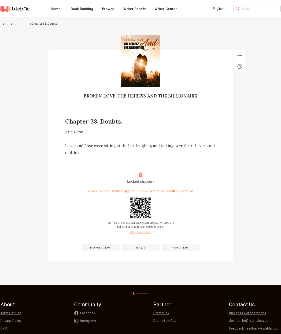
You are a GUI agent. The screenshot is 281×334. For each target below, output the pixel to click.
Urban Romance (24, 23)
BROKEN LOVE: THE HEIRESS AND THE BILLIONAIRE (75, 23)
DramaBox (161, 313)
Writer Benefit (134, 9)
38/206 (140, 247)
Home (55, 9)
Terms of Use (10, 313)
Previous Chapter (100, 247)
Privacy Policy (11, 321)
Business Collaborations (247, 313)
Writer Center (166, 9)
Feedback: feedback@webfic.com (255, 329)
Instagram (88, 321)
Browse (108, 9)
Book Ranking (82, 9)
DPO (3, 329)
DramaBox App (164, 321)
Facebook (87, 313)
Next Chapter (180, 247)
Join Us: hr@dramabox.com (250, 321)
